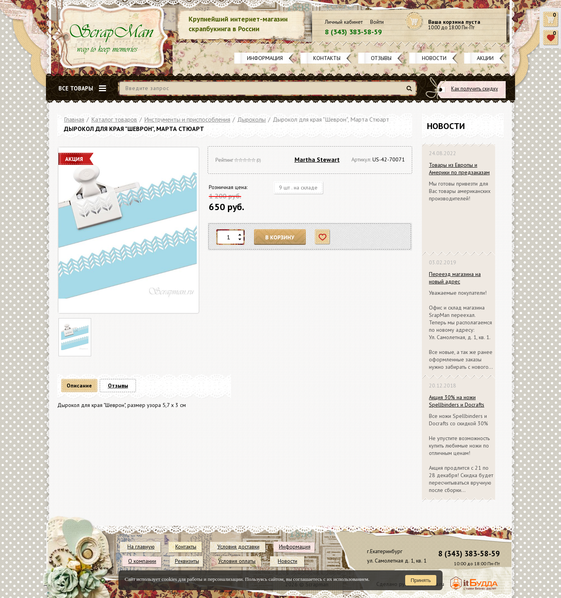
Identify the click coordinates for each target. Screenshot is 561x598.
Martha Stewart (317, 159)
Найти (410, 91)
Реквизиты (187, 560)
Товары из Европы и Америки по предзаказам (459, 168)
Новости (434, 58)
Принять (421, 580)
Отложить (323, 237)
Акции (485, 58)
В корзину (280, 237)
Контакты (326, 58)
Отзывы (381, 58)
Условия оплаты (237, 560)
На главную (141, 546)
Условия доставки (238, 546)
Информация (265, 58)
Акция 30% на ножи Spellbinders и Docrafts (456, 401)
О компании (142, 560)
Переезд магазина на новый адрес (455, 278)
